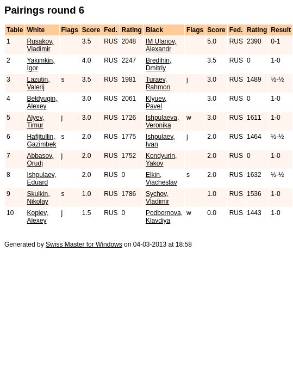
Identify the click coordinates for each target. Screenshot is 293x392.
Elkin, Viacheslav (161, 178)
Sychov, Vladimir (157, 197)
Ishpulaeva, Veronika (162, 121)
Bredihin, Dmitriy (158, 64)
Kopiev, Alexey (37, 216)
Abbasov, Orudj (40, 159)
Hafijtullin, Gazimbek (41, 140)
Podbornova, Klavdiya (164, 216)
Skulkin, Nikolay (38, 197)
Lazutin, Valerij (38, 83)
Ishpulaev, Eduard (41, 178)
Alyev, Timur (35, 121)
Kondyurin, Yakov (161, 159)
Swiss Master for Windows (84, 244)
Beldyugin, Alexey (42, 102)
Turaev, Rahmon (158, 83)
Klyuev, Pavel (156, 102)
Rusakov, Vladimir (40, 45)
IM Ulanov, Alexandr (161, 45)
